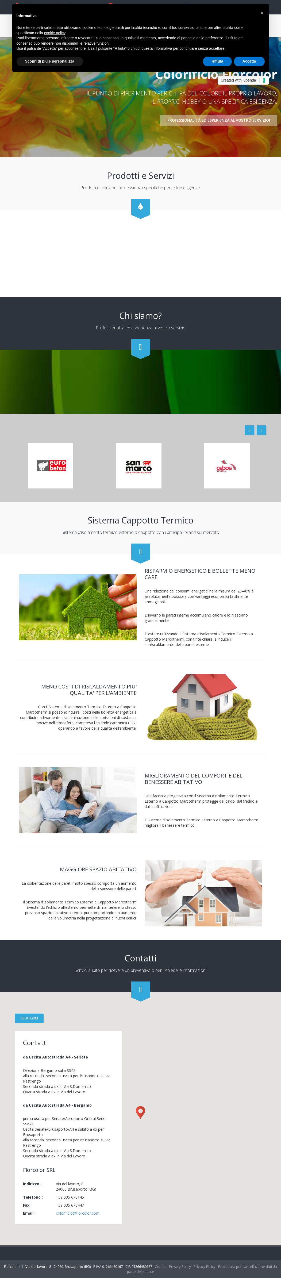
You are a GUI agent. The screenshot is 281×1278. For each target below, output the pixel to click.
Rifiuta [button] (217, 61)
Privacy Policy (180, 1266)
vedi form (29, 1018)
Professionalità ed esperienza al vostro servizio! (218, 119)
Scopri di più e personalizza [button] (49, 61)
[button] (262, 13)
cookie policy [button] (54, 33)
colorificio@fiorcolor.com (77, 1213)
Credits (160, 1266)
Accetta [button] (249, 61)
